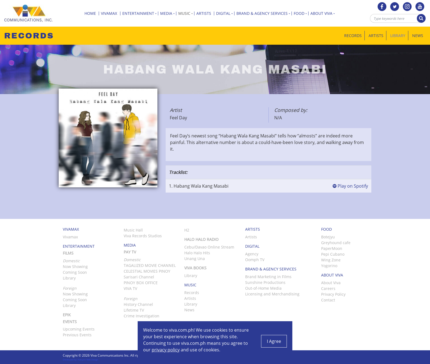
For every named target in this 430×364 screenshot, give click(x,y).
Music (186, 13)
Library (397, 35)
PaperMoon (331, 248)
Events (70, 321)
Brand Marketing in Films (268, 276)
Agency (251, 253)
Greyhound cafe (335, 242)
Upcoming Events (79, 329)
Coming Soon (75, 272)
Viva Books (195, 267)
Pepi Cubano (332, 254)
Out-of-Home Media (263, 288)
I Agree (274, 341)
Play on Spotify (350, 186)
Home (91, 13)
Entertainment (140, 13)
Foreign (130, 298)
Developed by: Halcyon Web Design (80, 359)
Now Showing (75, 266)
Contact (328, 300)
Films (68, 253)
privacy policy (166, 350)
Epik (67, 314)
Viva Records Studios (143, 235)
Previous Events (77, 334)
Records (353, 35)
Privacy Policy (333, 294)
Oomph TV (254, 259)
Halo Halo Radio (201, 239)
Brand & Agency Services (264, 13)
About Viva (323, 13)
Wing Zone (331, 260)
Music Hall (133, 230)
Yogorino (329, 265)
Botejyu (328, 236)
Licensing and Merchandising (272, 294)
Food (301, 13)
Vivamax (110, 13)
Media (168, 13)
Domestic (132, 259)
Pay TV (130, 252)
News (417, 35)
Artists (205, 13)
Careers (328, 288)
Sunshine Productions (265, 282)
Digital (225, 13)
